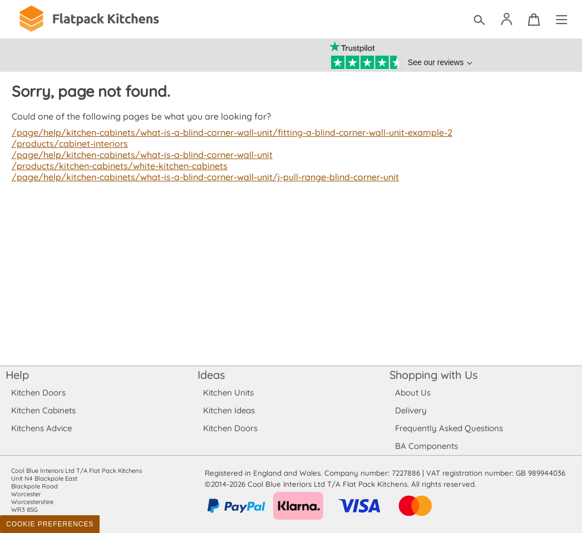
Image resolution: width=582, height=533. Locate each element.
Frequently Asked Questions (448, 428)
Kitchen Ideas (229, 410)
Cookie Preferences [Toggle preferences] (49, 524)
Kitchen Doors (38, 392)
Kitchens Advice (41, 428)
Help (17, 375)
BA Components (426, 446)
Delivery (411, 410)
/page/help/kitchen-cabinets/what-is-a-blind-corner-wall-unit (140, 154)
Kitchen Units (228, 392)
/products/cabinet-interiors (68, 143)
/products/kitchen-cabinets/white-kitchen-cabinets (117, 165)
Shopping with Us (433, 375)
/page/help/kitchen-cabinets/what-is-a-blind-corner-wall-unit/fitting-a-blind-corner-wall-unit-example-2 (228, 132)
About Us (412, 392)
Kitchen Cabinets (43, 410)
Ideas (211, 375)
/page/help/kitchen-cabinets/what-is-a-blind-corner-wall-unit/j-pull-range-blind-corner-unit (202, 176)
